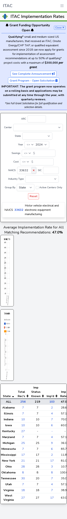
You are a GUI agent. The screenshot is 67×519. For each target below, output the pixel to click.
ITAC (8, 6)
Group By (10, 187)
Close (59, 27)
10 (23, 427)
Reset (33, 196)
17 (23, 462)
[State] (37, 136)
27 (23, 438)
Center (8, 127)
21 (23, 468)
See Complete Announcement (33, 74)
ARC (23, 118)
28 (23, 474)
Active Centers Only (50, 187)
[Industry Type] (42, 179)
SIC (40, 170)
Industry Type (16, 179)
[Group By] (25, 187)
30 (23, 486)
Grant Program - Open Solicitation (34, 81)
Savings (16, 153)
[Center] (38, 127)
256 (23, 409)
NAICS (12, 170)
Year (20, 144)
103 (52, 409)
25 (23, 450)
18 (23, 497)
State (18, 136)
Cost (16, 161)
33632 (18, 210)
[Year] (36, 144)
